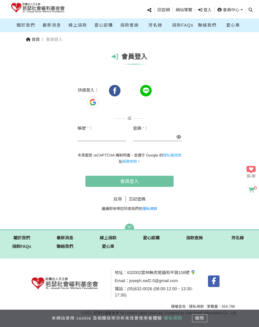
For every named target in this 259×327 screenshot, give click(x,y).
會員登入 (129, 181)
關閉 (200, 318)
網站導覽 (184, 10)
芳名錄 (155, 25)
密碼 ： (140, 128)
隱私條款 (149, 209)
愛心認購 (103, 25)
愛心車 (233, 25)
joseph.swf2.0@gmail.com (153, 280)
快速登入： (88, 90)
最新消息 (51, 25)
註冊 (118, 199)
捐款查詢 (129, 25)
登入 (205, 10)
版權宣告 (178, 306)
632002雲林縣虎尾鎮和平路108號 (161, 272)
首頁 (33, 39)
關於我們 (26, 25)
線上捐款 (78, 25)
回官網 (163, 10)
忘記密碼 (137, 199)
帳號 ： (85, 128)
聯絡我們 (207, 25)
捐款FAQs (182, 25)
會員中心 (228, 10)
